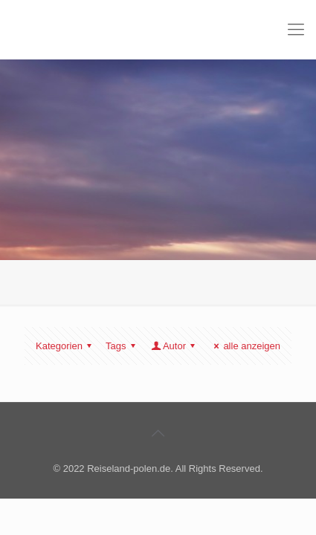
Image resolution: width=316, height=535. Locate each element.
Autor (174, 345)
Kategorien (66, 345)
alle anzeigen (245, 345)
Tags (123, 345)
